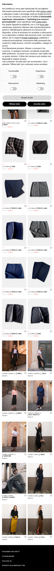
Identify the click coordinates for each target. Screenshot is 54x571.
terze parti (44, 24)
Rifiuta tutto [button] (14, 104)
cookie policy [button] (41, 22)
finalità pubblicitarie (30, 38)
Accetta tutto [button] (39, 104)
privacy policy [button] (46, 11)
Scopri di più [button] (27, 98)
